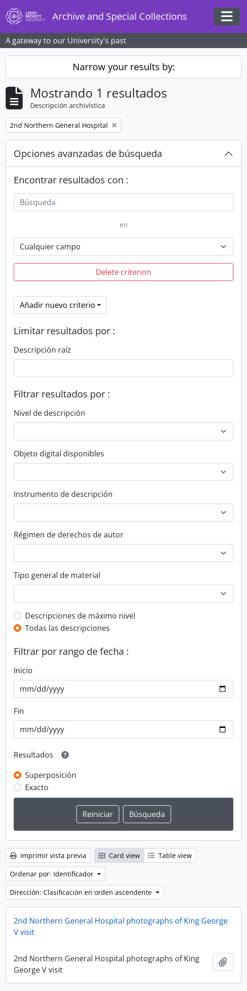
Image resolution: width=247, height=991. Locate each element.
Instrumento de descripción (63, 494)
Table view (170, 855)
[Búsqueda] (123, 202)
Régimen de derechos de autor (69, 534)
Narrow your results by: (124, 66)
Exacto (37, 787)
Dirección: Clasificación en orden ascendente (82, 892)
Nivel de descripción (49, 413)
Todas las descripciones (67, 628)
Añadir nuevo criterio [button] (57, 305)
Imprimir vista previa (48, 855)
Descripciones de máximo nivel (80, 616)
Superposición (50, 775)
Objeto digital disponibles (59, 453)
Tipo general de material (57, 575)
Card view (119, 855)
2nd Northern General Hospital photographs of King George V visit (121, 926)
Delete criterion (123, 272)
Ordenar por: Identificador (52, 873)
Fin (19, 711)
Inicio (23, 670)
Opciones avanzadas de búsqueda (88, 153)
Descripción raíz (42, 350)
